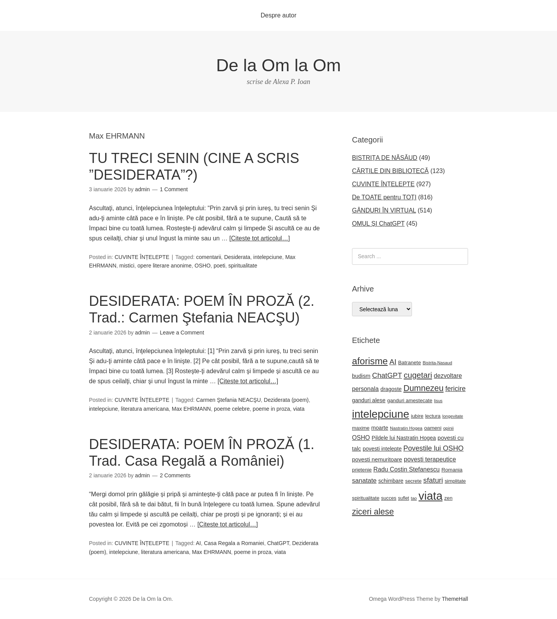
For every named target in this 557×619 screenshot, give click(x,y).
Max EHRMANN (191, 409)
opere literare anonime (164, 265)
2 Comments (175, 475)
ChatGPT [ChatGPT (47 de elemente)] (387, 375)
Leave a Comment (182, 332)
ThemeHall (455, 599)
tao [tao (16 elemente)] (414, 498)
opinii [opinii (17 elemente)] (448, 427)
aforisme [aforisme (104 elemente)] (370, 361)
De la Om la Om (278, 65)
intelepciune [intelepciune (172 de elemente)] (380, 414)
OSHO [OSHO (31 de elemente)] (361, 437)
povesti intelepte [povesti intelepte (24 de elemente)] (382, 449)
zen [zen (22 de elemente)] (448, 498)
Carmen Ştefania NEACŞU (228, 400)
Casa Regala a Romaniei (234, 543)
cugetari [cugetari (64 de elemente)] (418, 374)
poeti (219, 265)
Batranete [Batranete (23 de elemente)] (409, 362)
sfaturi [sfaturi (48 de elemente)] (433, 480)
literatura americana (145, 409)
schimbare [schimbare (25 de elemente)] (390, 481)
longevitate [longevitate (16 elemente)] (452, 416)
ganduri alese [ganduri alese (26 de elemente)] (369, 400)
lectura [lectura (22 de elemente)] (433, 416)
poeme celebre (232, 409)
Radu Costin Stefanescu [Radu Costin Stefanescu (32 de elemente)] (406, 469)
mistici (127, 265)
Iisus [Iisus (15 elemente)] (438, 400)
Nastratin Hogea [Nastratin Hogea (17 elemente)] (406, 427)
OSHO (202, 265)
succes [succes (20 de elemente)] (388, 498)
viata (299, 409)
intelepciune (267, 257)
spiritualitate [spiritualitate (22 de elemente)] (365, 498)
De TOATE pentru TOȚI (384, 197)
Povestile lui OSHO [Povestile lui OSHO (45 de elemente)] (433, 448)
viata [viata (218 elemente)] (431, 495)
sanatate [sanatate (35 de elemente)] (364, 480)
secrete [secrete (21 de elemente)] (413, 481)
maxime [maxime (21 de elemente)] (360, 428)
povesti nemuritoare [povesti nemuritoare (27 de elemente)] (377, 459)
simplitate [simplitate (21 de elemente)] (455, 481)
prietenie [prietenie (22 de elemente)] (362, 470)
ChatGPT (278, 543)
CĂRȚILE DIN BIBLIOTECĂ (390, 171)
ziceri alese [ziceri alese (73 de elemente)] (373, 511)
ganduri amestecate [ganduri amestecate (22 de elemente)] (409, 400)
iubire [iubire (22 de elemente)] (417, 416)
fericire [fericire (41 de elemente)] (455, 389)
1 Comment (174, 189)
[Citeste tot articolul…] (259, 238)
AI (198, 543)
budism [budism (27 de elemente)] (361, 376)
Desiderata (237, 257)
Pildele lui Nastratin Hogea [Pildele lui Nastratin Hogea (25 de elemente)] (404, 438)
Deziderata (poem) (286, 400)
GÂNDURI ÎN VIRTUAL (384, 210)
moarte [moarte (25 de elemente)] (379, 428)
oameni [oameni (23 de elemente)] (433, 428)
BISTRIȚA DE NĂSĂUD (384, 157)
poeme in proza (271, 409)
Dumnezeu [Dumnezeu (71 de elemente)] (423, 388)
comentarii (208, 257)
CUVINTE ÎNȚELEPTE (141, 257)
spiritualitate (242, 265)
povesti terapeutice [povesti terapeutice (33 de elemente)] (430, 459)
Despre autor (279, 15)
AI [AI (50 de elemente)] (393, 362)
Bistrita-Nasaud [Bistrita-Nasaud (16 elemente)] (437, 362)
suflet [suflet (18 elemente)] (403, 498)
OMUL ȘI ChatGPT (378, 223)
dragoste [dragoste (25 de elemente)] (391, 389)
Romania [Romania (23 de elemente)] (451, 470)
